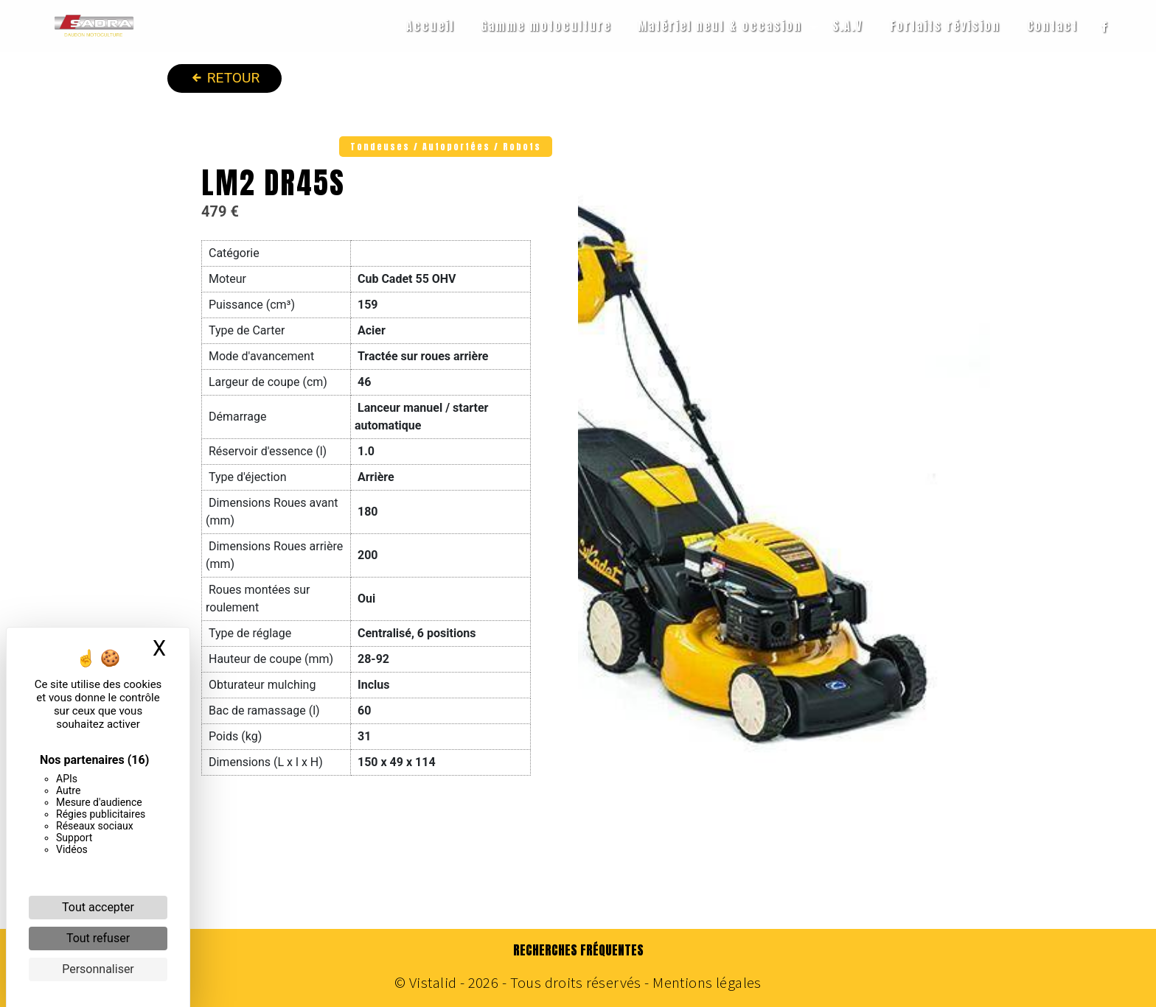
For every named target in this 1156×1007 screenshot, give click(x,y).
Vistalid (432, 982)
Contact (1052, 26)
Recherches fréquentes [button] (578, 950)
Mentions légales (706, 982)
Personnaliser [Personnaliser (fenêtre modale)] (98, 969)
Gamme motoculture (546, 26)
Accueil (430, 26)
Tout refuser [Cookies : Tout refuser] (98, 938)
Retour (224, 76)
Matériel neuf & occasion (720, 26)
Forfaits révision (945, 26)
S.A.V (847, 26)
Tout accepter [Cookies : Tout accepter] (98, 907)
